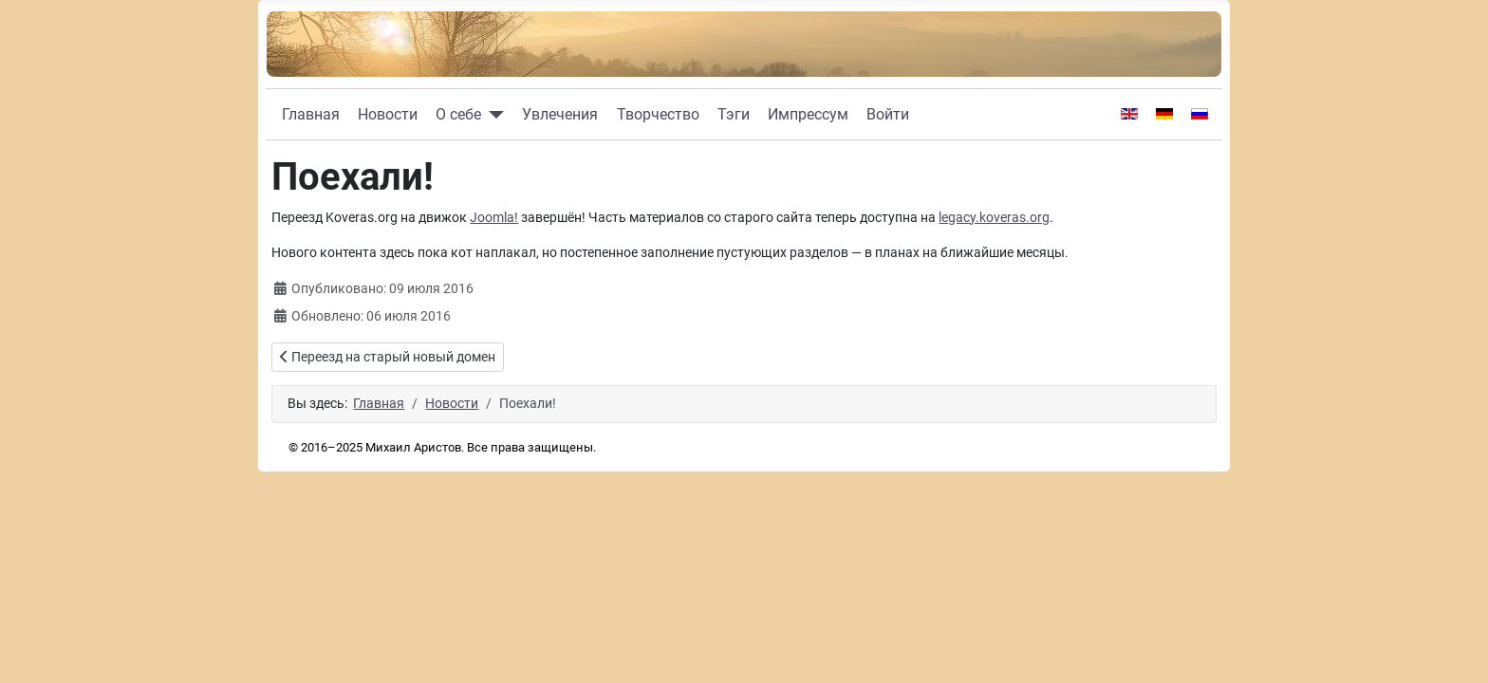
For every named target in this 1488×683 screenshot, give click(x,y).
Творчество (658, 114)
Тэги (733, 114)
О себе (458, 114)
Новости (388, 114)
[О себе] (492, 114)
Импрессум (808, 114)
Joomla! (494, 218)
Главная (311, 114)
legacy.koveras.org (994, 218)
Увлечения (560, 114)
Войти (887, 114)
